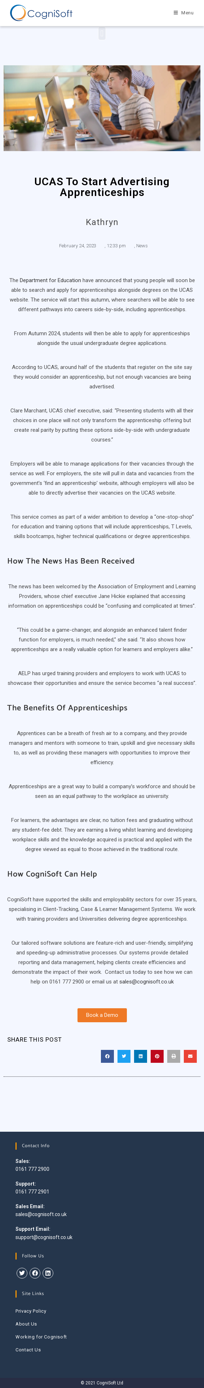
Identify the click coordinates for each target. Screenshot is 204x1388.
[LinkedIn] (48, 1273)
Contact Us (28, 1349)
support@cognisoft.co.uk (43, 1237)
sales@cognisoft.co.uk (146, 981)
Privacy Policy (30, 1311)
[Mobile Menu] (184, 13)
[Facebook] (35, 1273)
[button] (102, 33)
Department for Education (50, 280)
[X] (22, 1273)
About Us (26, 1324)
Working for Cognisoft (41, 1337)
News (142, 245)
